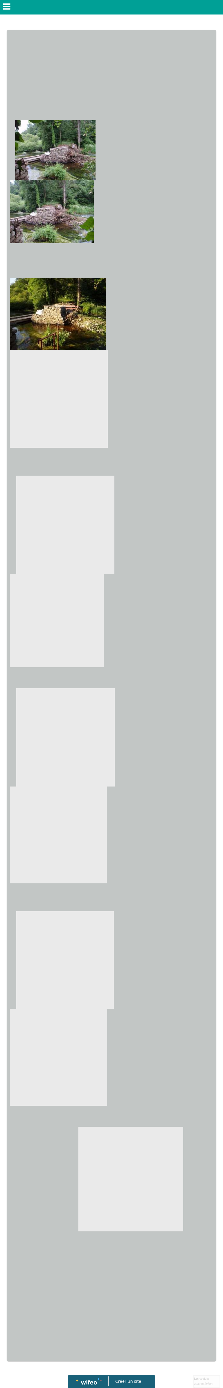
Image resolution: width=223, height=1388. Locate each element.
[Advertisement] (111, 76)
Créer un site (128, 1381)
